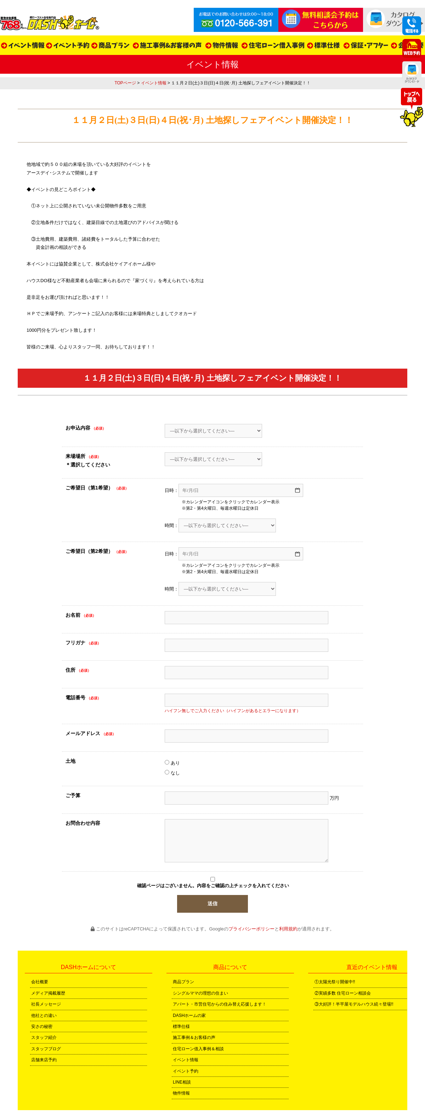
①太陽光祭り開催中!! (334, 981)
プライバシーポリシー (251, 928)
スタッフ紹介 (44, 1037)
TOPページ (125, 82)
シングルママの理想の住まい (200, 993)
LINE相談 (182, 1082)
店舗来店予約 (44, 1059)
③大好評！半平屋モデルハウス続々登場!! (353, 1004)
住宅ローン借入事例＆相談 (198, 1048)
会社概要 (39, 981)
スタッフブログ (46, 1048)
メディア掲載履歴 (48, 993)
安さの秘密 (41, 1026)
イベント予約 (185, 1071)
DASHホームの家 (189, 1015)
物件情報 (181, 1093)
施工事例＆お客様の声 (194, 1037)
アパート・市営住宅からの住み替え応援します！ (219, 1004)
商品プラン (183, 981)
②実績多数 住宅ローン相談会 (342, 993)
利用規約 (288, 928)
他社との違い (44, 1015)
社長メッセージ (46, 1004)
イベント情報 (153, 82)
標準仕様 (181, 1026)
